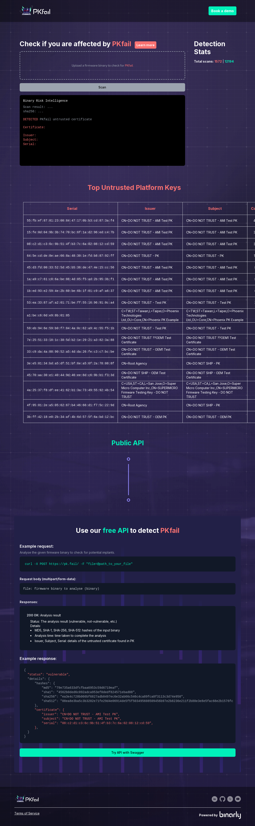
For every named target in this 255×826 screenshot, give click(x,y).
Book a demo (222, 11)
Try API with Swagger (127, 752)
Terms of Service (27, 813)
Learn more (145, 45)
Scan (102, 87)
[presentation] (102, 65)
